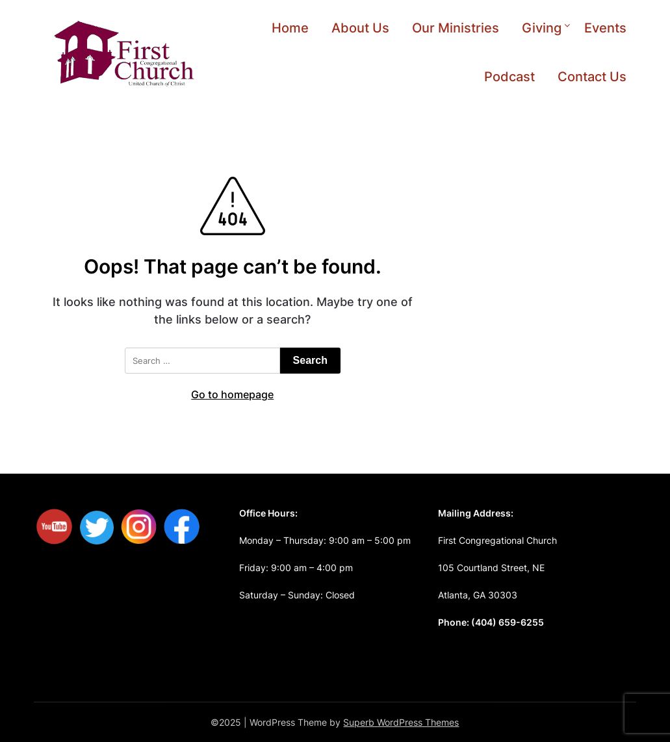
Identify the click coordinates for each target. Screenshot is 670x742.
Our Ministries (455, 28)
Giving (541, 28)
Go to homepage (232, 394)
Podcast (509, 76)
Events (605, 28)
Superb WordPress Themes (401, 722)
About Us (360, 28)
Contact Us (592, 76)
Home (290, 28)
